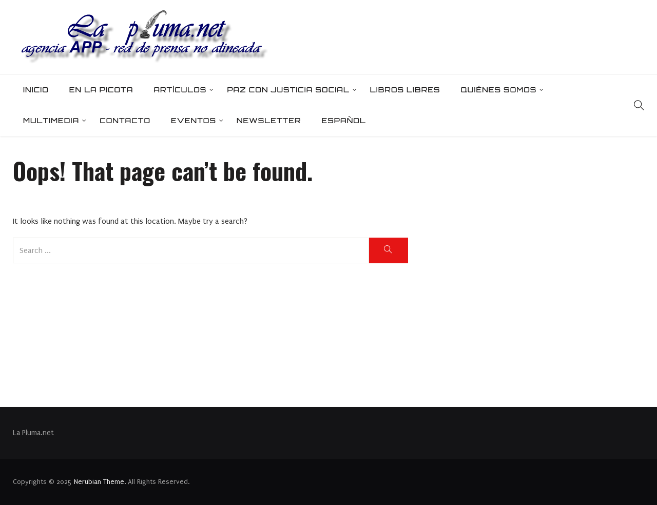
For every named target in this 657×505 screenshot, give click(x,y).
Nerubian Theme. (100, 481)
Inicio (36, 89)
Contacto (125, 120)
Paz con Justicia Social (288, 89)
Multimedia (51, 120)
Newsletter (269, 120)
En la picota (101, 89)
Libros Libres (405, 89)
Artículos (179, 89)
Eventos (193, 120)
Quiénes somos (498, 89)
